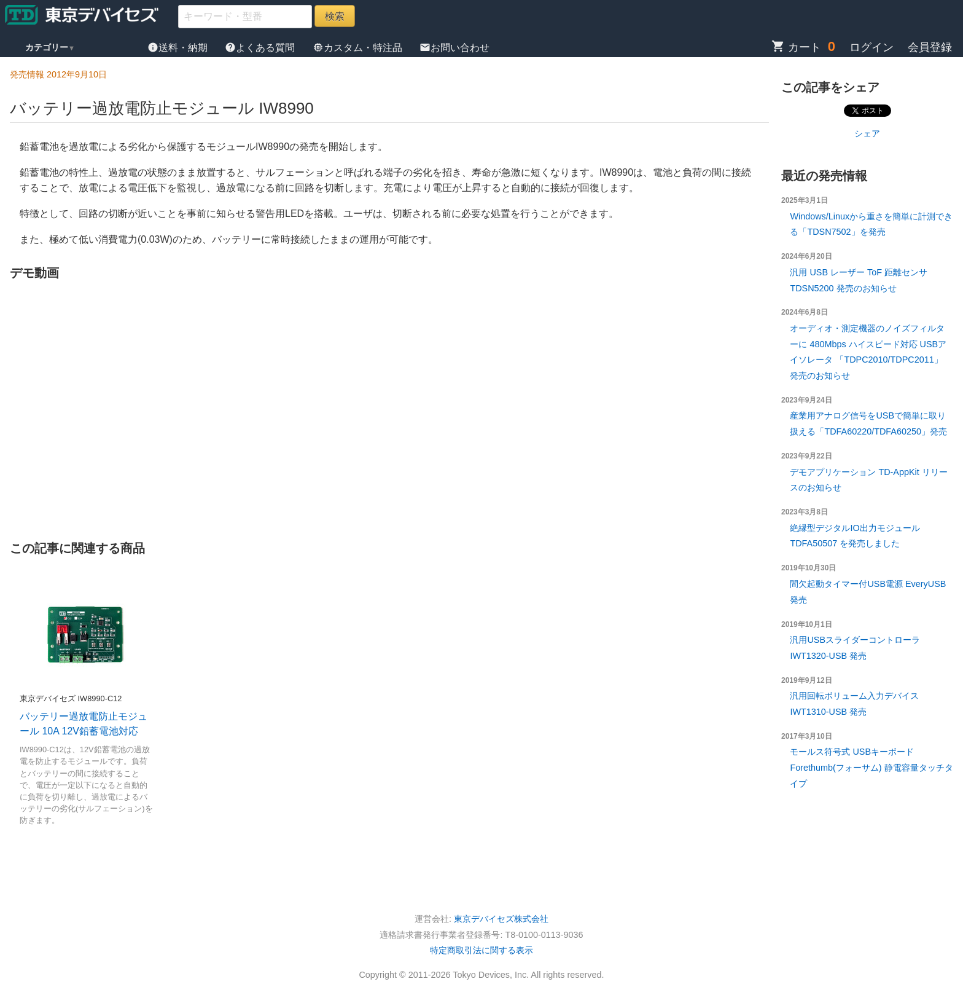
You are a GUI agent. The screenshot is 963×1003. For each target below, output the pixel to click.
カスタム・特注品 (359, 47)
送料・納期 (178, 47)
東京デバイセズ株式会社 (501, 919)
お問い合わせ (454, 47)
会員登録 (930, 47)
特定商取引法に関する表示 (481, 950)
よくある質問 (261, 47)
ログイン (871, 47)
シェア (867, 133)
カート (796, 47)
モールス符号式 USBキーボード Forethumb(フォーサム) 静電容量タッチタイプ (871, 767)
